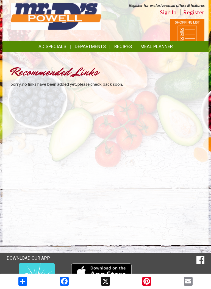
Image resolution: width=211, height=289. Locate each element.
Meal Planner (156, 46)
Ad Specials (52, 46)
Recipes (123, 46)
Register (193, 12)
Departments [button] (90, 46)
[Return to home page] (56, 15)
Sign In (168, 12)
